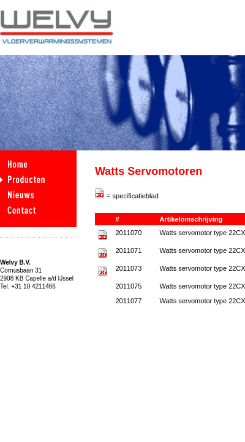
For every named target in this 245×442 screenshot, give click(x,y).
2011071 (128, 250)
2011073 (128, 268)
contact (38, 210)
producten (38, 179)
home (38, 164)
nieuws (38, 195)
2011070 (128, 232)
